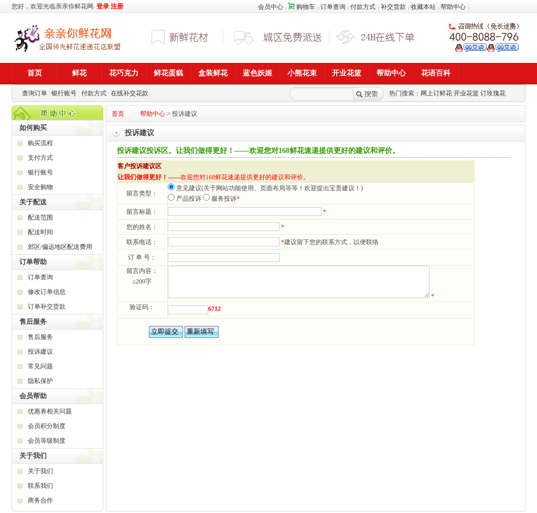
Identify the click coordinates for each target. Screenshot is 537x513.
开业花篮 (466, 93)
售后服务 (40, 337)
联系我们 (40, 485)
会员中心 (270, 6)
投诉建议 (40, 351)
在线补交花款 (129, 93)
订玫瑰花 (493, 93)
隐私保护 (40, 381)
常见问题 (40, 366)
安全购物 (40, 187)
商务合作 (40, 500)
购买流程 (40, 143)
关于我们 (40, 471)
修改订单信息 (47, 292)
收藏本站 (423, 6)
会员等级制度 (47, 440)
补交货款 (393, 6)
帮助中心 (453, 6)
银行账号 (64, 93)
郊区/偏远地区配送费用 (60, 246)
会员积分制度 (47, 426)
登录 (102, 6)
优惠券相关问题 (50, 411)
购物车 (301, 6)
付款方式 (362, 6)
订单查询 (333, 6)
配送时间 (40, 232)
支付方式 (40, 157)
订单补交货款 (47, 306)
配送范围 (40, 217)
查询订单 (34, 93)
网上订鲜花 (436, 93)
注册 (117, 6)
